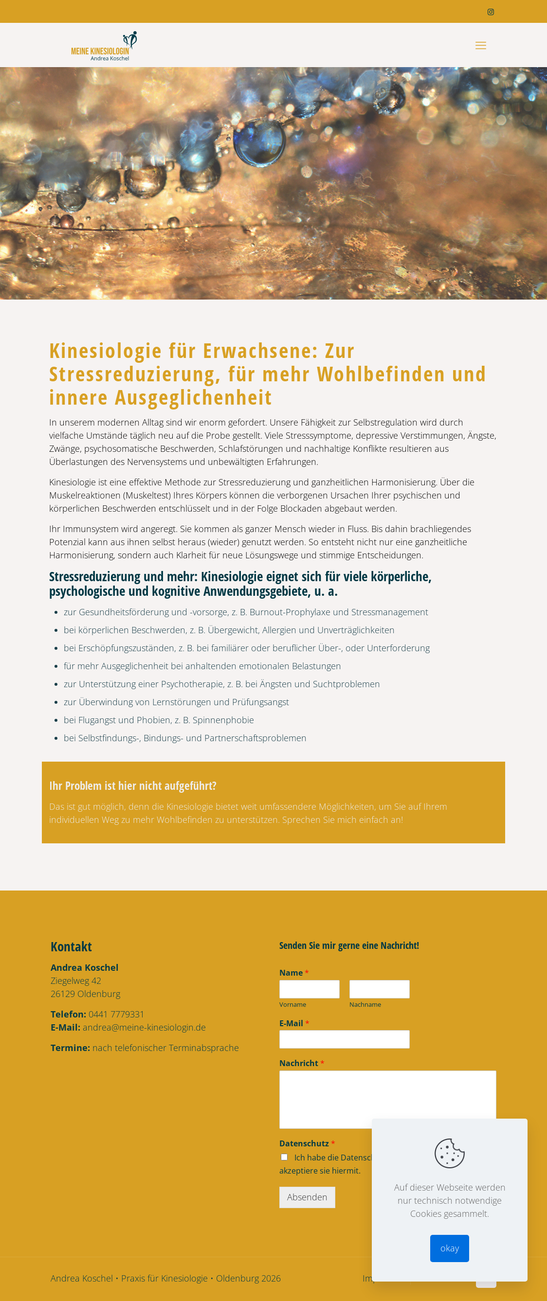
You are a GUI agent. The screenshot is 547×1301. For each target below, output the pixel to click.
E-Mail (294, 1023)
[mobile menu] (481, 44)
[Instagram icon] (490, 12)
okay (449, 1248)
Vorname (292, 1004)
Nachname (365, 1004)
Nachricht (302, 1063)
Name (294, 973)
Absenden (307, 1197)
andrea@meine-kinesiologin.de (144, 1027)
